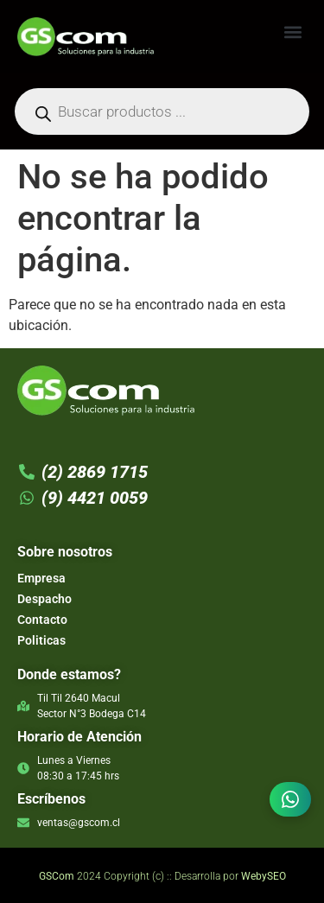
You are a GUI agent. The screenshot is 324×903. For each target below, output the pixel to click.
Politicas (41, 640)
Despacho (44, 599)
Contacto (42, 619)
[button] (292, 31)
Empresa (41, 578)
